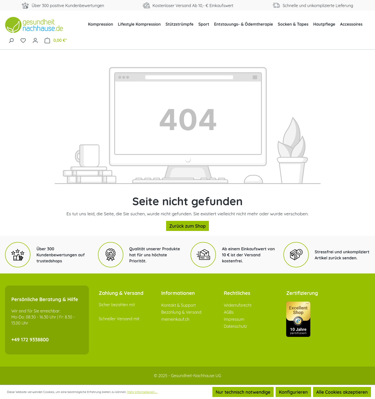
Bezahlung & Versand (181, 312)
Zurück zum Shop (187, 226)
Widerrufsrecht (237, 305)
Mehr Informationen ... (142, 392)
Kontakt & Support (178, 305)
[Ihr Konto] (35, 40)
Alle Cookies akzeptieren (342, 392)
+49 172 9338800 (30, 340)
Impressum (234, 319)
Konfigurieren (293, 392)
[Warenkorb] (55, 40)
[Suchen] (11, 40)
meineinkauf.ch (175, 319)
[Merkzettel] (23, 40)
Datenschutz (235, 326)
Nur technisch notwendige (243, 392)
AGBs (229, 312)
